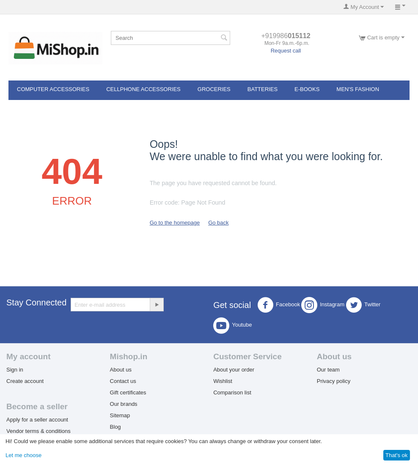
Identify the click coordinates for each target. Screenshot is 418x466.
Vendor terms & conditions (38, 431)
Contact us (123, 381)
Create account (25, 381)
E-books (306, 89)
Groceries (214, 89)
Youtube (232, 325)
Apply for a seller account (37, 419)
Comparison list (232, 392)
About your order (233, 369)
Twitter (363, 305)
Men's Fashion (357, 89)
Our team (328, 369)
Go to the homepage (175, 222)
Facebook (278, 305)
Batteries (263, 89)
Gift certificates (128, 392)
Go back (218, 222)
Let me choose (23, 455)
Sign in (14, 369)
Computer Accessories (53, 89)
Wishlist (222, 381)
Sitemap (120, 415)
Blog (115, 427)
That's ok (396, 455)
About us (121, 369)
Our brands (124, 404)
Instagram (322, 305)
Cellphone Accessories (143, 89)
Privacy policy (333, 381)
